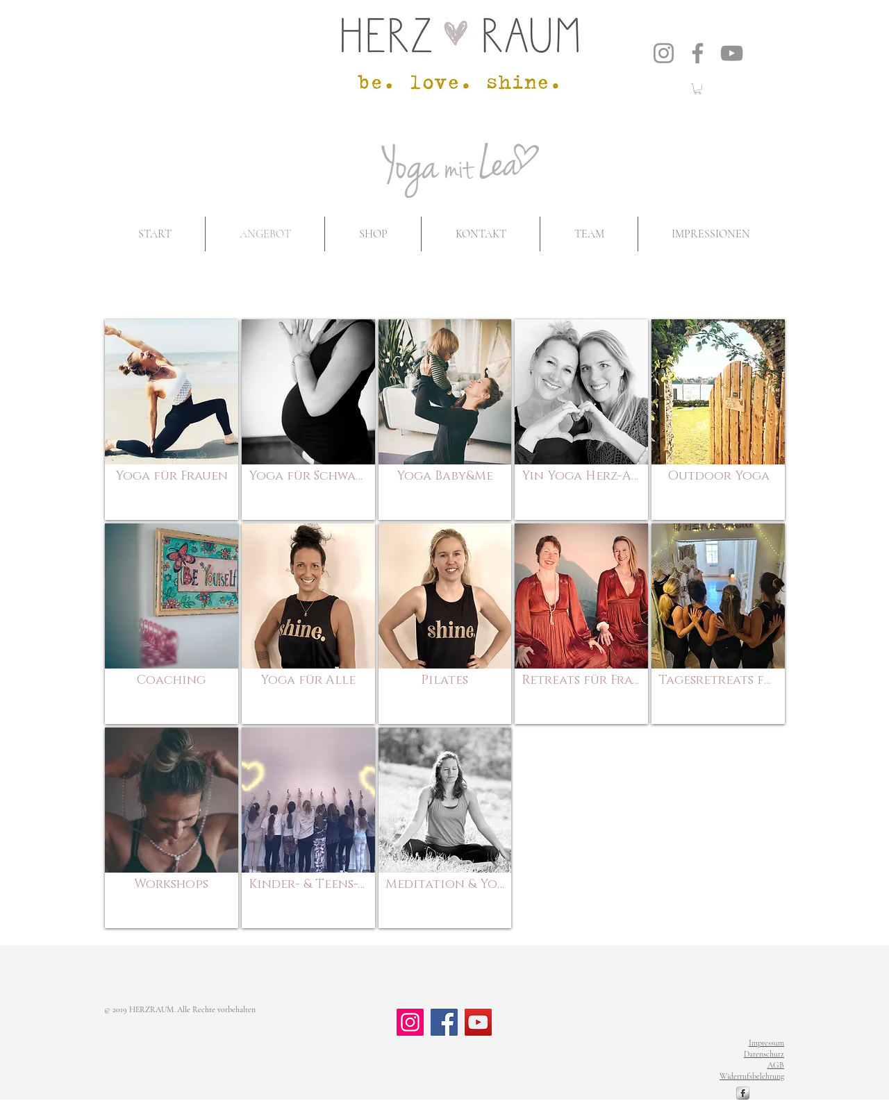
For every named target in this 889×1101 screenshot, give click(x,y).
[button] (697, 88)
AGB (775, 1065)
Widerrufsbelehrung (752, 1076)
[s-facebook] (742, 1093)
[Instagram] (663, 53)
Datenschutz (764, 1054)
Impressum (766, 1043)
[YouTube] (731, 53)
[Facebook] (697, 53)
